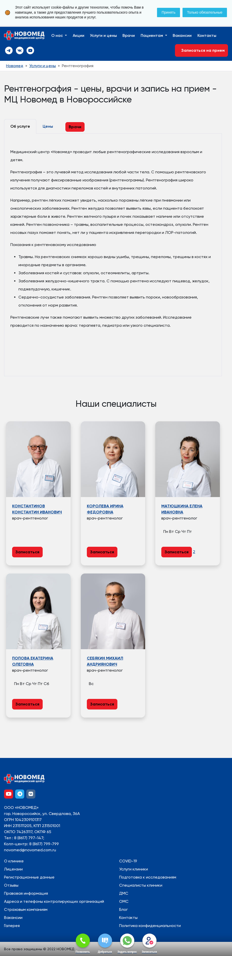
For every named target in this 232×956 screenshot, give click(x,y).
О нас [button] (57, 35)
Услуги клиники (133, 869)
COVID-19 (128, 861)
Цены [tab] (48, 126)
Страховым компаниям (25, 909)
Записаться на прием (201, 50)
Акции (78, 35)
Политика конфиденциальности (150, 925)
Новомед (14, 65)
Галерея (12, 925)
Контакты (206, 35)
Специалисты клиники (140, 885)
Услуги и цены (103, 35)
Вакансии (182, 35)
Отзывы (11, 885)
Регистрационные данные (29, 877)
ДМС (123, 893)
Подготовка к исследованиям (147, 877)
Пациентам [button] (152, 35)
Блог (123, 909)
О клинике (14, 861)
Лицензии (13, 869)
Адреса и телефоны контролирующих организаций (54, 901)
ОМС (123, 901)
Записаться (27, 552)
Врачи (128, 35)
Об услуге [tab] (20, 126)
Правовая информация (26, 893)
